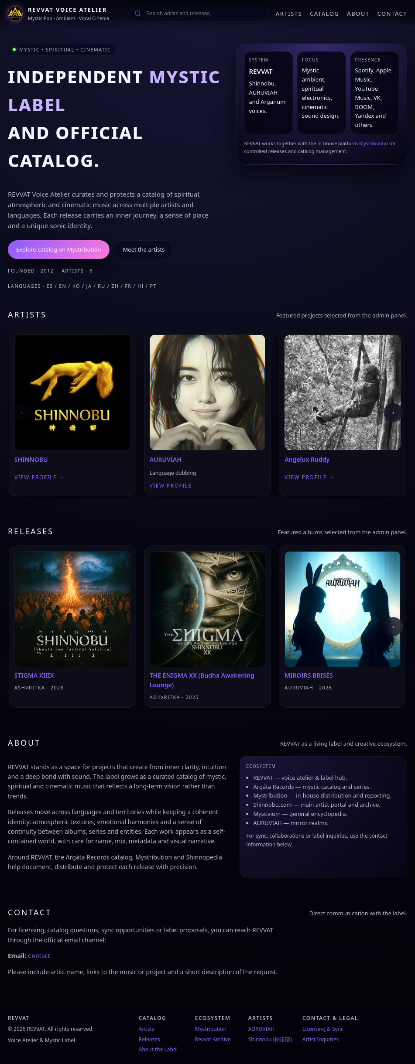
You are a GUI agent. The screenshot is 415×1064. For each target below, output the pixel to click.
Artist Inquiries (320, 1039)
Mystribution (373, 143)
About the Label (158, 1049)
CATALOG (324, 13)
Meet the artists (144, 249)
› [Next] (393, 412)
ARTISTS (289, 13)
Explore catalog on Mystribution (58, 249)
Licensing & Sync (322, 1029)
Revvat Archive (213, 1039)
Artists (146, 1029)
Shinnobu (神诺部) (270, 1039)
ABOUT (358, 13)
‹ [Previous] (22, 412)
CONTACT (392, 13)
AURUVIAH (261, 1029)
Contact (39, 955)
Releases (149, 1039)
